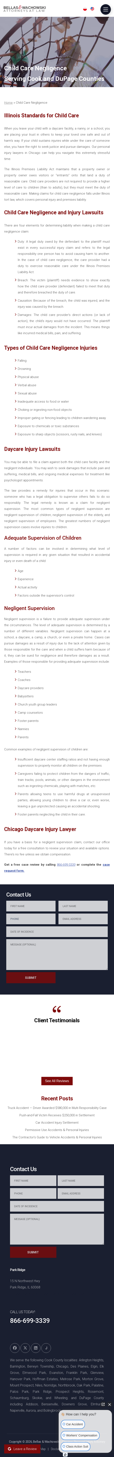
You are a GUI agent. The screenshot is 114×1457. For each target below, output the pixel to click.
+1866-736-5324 (23, 1294)
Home (8, 103)
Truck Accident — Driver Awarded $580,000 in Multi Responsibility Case (57, 1108)
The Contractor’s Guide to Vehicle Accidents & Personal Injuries (57, 1137)
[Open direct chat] (103, 1404)
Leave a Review (22, 1449)
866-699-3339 (66, 865)
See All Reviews (57, 1081)
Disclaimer (58, 1449)
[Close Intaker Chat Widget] (110, 1404)
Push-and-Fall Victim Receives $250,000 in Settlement (57, 1115)
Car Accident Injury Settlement (57, 1122)
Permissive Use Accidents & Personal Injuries (57, 1130)
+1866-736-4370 (52, 1294)
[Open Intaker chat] (65, 1455)
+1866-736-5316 (80, 1294)
